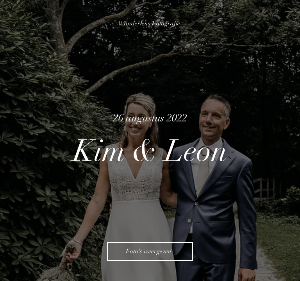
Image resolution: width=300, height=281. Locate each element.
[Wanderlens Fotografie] (150, 23)
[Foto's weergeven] (150, 251)
